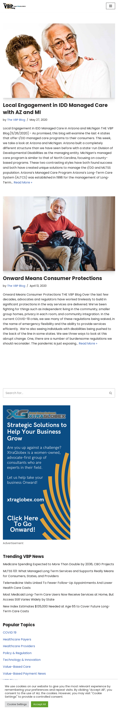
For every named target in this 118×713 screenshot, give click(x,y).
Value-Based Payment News (24, 673)
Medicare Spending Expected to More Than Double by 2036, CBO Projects (58, 564)
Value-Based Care (17, 666)
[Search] (54, 393)
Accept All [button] (39, 704)
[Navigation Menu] (110, 6)
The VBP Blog (16, 120)
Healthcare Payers (17, 639)
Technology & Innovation (22, 660)
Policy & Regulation (17, 653)
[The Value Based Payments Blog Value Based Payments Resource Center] (14, 6)
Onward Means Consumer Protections (52, 278)
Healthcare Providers (19, 646)
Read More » (23, 182)
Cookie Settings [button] (17, 704)
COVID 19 (9, 632)
